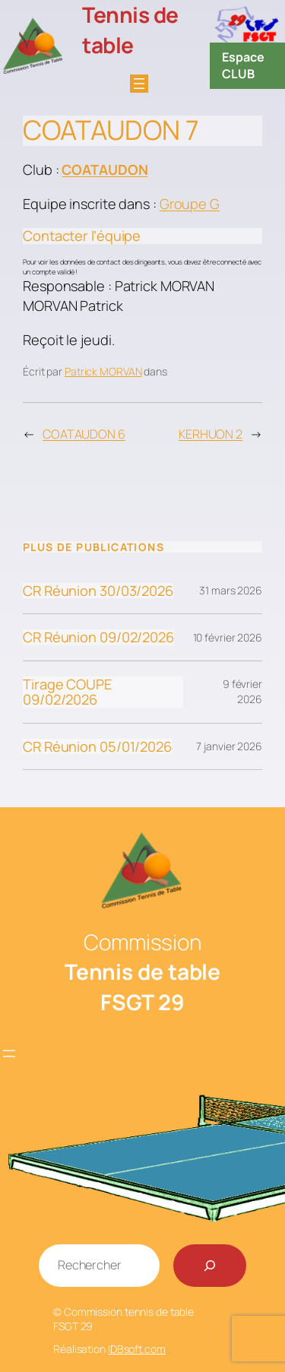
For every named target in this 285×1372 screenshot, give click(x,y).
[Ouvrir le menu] (139, 83)
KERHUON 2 (210, 434)
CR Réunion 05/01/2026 (97, 746)
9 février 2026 (242, 691)
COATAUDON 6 (84, 434)
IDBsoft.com (137, 1349)
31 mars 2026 (230, 590)
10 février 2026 (228, 637)
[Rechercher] (209, 1265)
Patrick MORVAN (103, 371)
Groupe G (190, 204)
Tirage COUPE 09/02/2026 (67, 692)
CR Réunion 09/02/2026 (98, 637)
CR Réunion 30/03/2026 (98, 590)
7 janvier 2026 (229, 746)
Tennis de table (130, 29)
